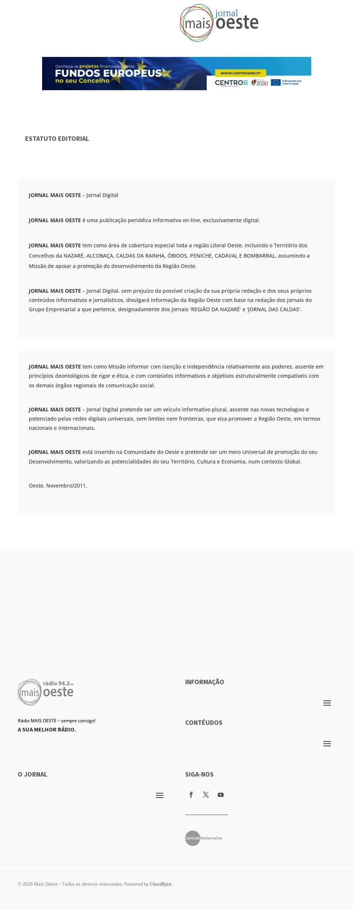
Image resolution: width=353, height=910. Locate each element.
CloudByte (161, 884)
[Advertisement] (176, 601)
